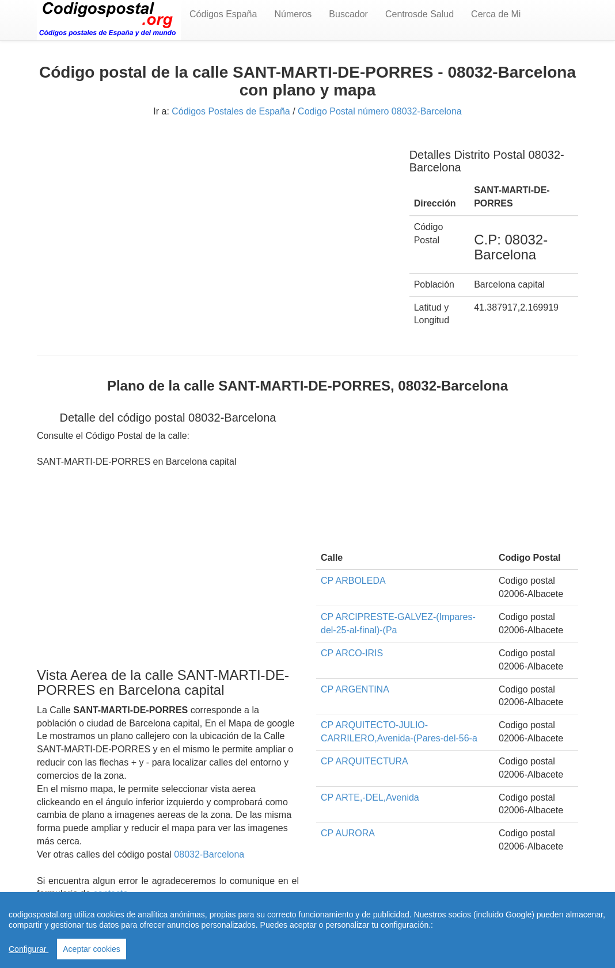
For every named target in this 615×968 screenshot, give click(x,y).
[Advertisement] (214, 217)
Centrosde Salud (419, 14)
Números (293, 14)
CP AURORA (348, 833)
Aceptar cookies (91, 949)
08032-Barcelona (209, 854)
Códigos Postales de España (231, 111)
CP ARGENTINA (355, 689)
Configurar (28, 949)
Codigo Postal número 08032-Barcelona (380, 111)
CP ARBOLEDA (353, 581)
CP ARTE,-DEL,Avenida (370, 797)
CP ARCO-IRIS (352, 653)
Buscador (348, 14)
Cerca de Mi (496, 14)
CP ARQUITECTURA (364, 761)
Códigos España (223, 14)
